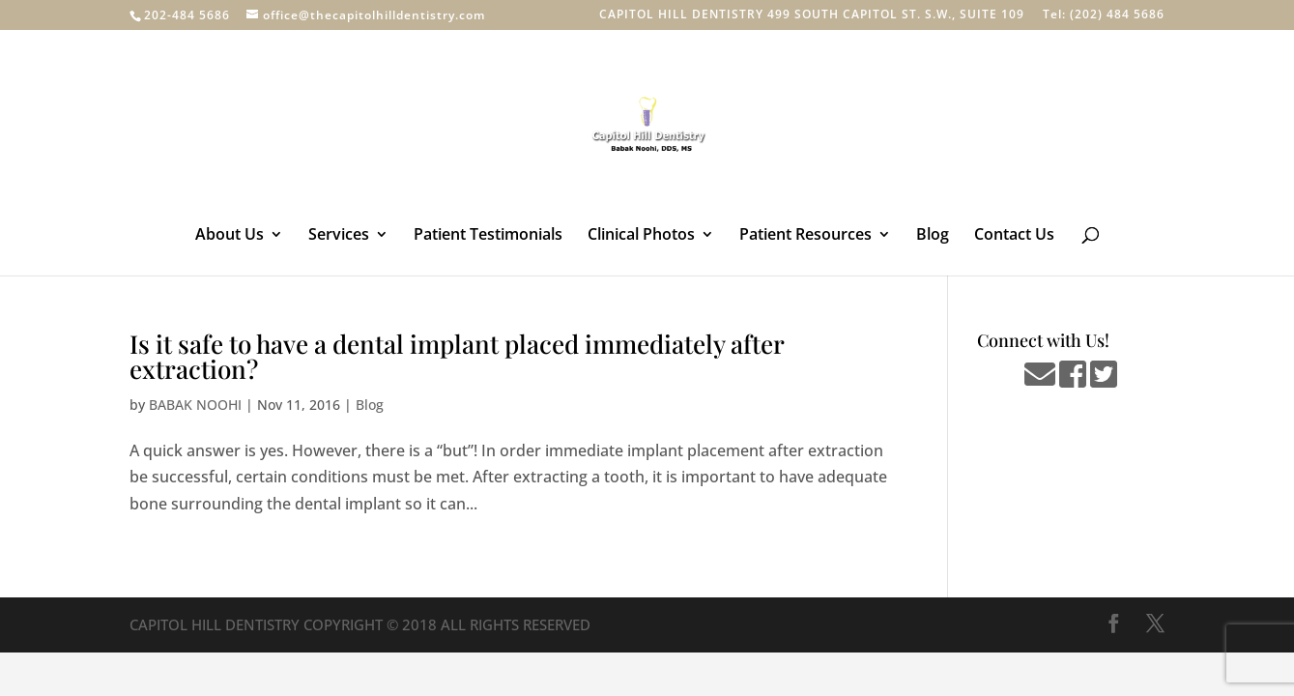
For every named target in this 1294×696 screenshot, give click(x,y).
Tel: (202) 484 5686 (1104, 15)
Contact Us (1014, 236)
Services (338, 236)
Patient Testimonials (488, 236)
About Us (229, 236)
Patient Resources (805, 236)
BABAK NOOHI (195, 404)
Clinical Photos (641, 236)
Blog (932, 236)
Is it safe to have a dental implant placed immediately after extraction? (456, 356)
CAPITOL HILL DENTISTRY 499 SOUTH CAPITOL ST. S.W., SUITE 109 (811, 15)
